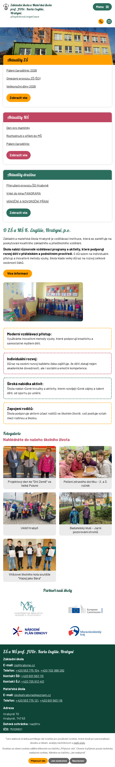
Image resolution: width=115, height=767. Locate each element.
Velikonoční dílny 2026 (21, 86)
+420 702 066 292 (52, 670)
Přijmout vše (38, 760)
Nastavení (78, 760)
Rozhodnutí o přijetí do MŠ (24, 136)
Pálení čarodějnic (18, 144)
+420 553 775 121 (27, 700)
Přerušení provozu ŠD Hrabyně (27, 185)
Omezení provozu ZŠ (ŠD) (23, 78)
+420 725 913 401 (32, 681)
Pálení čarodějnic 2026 (21, 70)
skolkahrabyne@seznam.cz (32, 695)
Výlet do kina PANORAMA (23, 193)
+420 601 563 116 (51, 700)
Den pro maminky (18, 128)
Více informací (17, 273)
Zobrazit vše (18, 98)
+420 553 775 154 (27, 670)
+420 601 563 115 (32, 676)
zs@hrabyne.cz (24, 665)
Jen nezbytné (59, 760)
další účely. (79, 742)
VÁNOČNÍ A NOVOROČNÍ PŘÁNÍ (27, 201)
